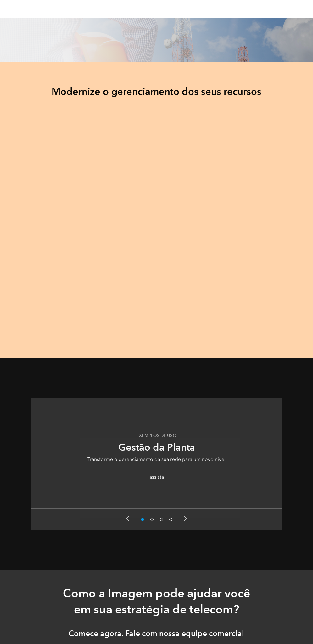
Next (185, 518)
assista (156, 477)
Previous (128, 518)
